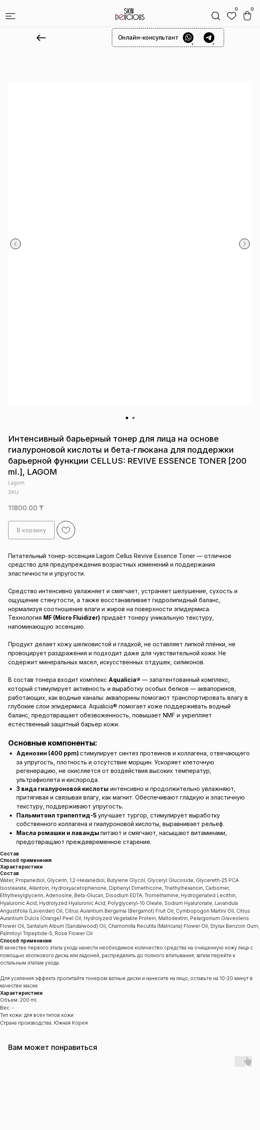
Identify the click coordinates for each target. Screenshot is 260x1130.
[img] (231, 16)
